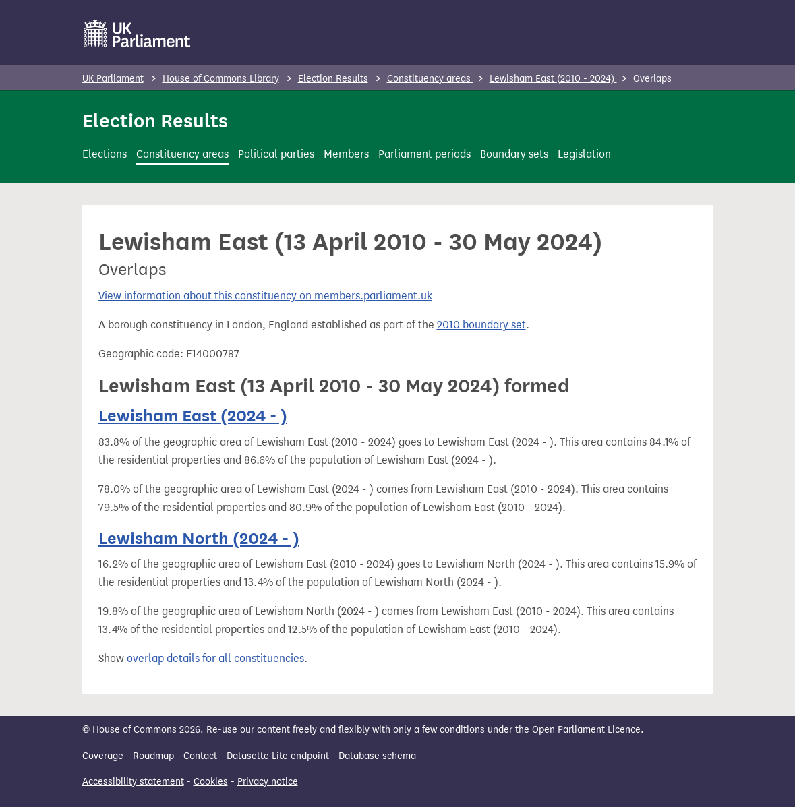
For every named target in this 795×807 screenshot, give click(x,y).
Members (346, 154)
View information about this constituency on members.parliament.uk (265, 295)
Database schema (377, 756)
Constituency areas (430, 78)
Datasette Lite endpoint (278, 756)
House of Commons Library (221, 78)
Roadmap (153, 756)
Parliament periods (424, 154)
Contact (200, 756)
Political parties (276, 154)
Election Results (333, 78)
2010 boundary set (481, 324)
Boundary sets (514, 154)
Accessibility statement (133, 781)
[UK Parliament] (137, 34)
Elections (104, 154)
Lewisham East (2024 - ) (192, 415)
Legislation (584, 154)
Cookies (211, 781)
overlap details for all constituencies (215, 658)
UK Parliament (113, 78)
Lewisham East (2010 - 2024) (553, 78)
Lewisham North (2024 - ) (198, 538)
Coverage (102, 756)
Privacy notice (267, 781)
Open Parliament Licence (586, 730)
